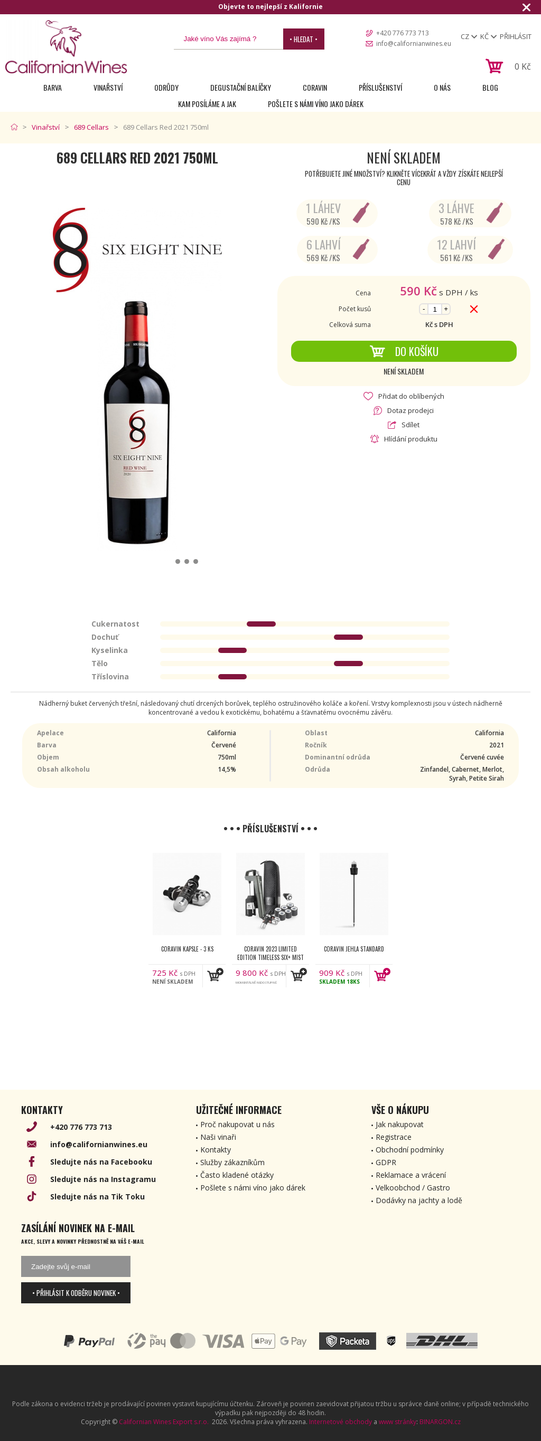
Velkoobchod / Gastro (413, 1188)
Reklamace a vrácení (411, 1175)
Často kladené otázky (237, 1175)
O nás (442, 87)
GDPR (386, 1162)
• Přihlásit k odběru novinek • (76, 1293)
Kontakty (215, 1150)
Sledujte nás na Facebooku (101, 1162)
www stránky (397, 1421)
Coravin (315, 87)
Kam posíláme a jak (207, 103)
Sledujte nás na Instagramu (103, 1179)
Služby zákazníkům (232, 1162)
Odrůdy (166, 87)
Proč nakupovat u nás (237, 1124)
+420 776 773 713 (402, 32)
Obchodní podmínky (410, 1150)
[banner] (66, 47)
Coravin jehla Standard (354, 949)
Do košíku (404, 351)
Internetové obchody (340, 1421)
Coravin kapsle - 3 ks (187, 949)
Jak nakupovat (400, 1124)
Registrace (394, 1137)
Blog (490, 87)
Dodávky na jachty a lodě (419, 1200)
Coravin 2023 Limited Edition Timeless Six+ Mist (270, 953)
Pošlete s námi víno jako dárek (315, 103)
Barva (52, 87)
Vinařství (108, 87)
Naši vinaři (218, 1137)
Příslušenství (380, 87)
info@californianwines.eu (413, 43)
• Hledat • (304, 39)
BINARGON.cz (440, 1421)
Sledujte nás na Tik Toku (97, 1197)
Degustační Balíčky (240, 87)
